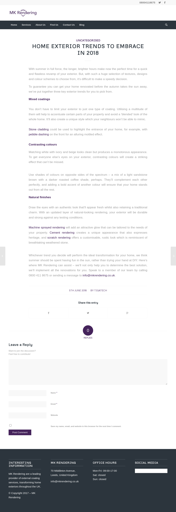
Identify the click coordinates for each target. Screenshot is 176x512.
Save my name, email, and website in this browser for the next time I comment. (86, 426)
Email (54, 404)
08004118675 (147, 2)
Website (54, 415)
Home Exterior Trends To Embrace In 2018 (88, 49)
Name (54, 392)
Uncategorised (88, 40)
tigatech (100, 290)
